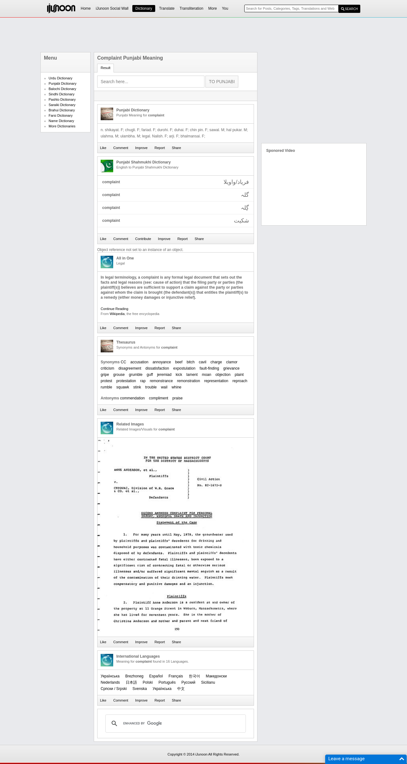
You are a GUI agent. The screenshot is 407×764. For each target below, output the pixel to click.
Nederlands (110, 682)
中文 (181, 689)
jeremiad (164, 374)
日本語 (131, 682)
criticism (107, 368)
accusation (139, 362)
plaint (239, 374)
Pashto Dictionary (62, 99)
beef (178, 362)
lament (192, 374)
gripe (105, 374)
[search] (174, 723)
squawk (122, 387)
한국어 (194, 676)
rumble (106, 387)
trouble (151, 387)
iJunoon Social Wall (112, 8)
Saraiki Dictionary (62, 105)
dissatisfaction (157, 368)
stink (137, 387)
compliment (158, 398)
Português (167, 682)
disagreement (130, 368)
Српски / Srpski (114, 689)
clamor (231, 362)
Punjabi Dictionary (63, 83)
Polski (148, 682)
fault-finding (209, 368)
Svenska (139, 689)
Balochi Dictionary (62, 89)
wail (164, 387)
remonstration (188, 381)
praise (177, 398)
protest (106, 381)
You (225, 8)
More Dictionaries (62, 126)
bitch (190, 362)
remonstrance (161, 381)
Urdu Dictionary (60, 78)
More (212, 8)
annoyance (161, 362)
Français (176, 676)
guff (150, 374)
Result (105, 68)
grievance (231, 368)
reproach (239, 381)
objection (222, 374)
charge (216, 362)
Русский (188, 682)
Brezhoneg (134, 676)
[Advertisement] (203, 35)
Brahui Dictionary (62, 110)
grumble (135, 374)
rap (142, 381)
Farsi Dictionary (60, 115)
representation (216, 381)
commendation (132, 398)
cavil (202, 362)
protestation (126, 381)
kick (179, 374)
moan (206, 374)
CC (123, 362)
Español (156, 676)
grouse (119, 374)
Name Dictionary (61, 121)
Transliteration (192, 8)
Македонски (216, 676)
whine (176, 387)
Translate (167, 8)
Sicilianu (208, 682)
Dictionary (143, 8)
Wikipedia (117, 314)
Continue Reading (114, 309)
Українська (110, 676)
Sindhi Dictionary (62, 94)
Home (86, 8)
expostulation (184, 368)
